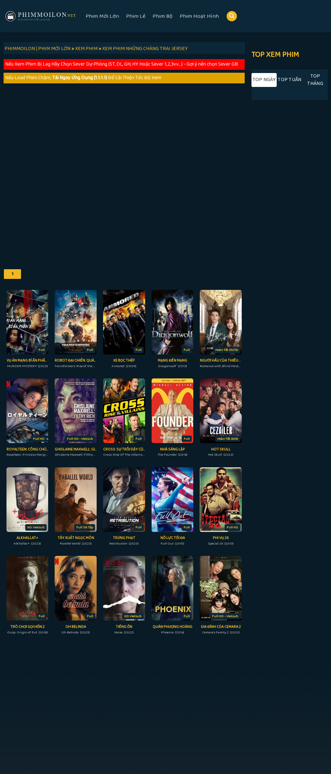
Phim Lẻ (135, 16)
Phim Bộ (163, 16)
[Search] (232, 16)
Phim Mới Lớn (102, 16)
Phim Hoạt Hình (199, 16)
